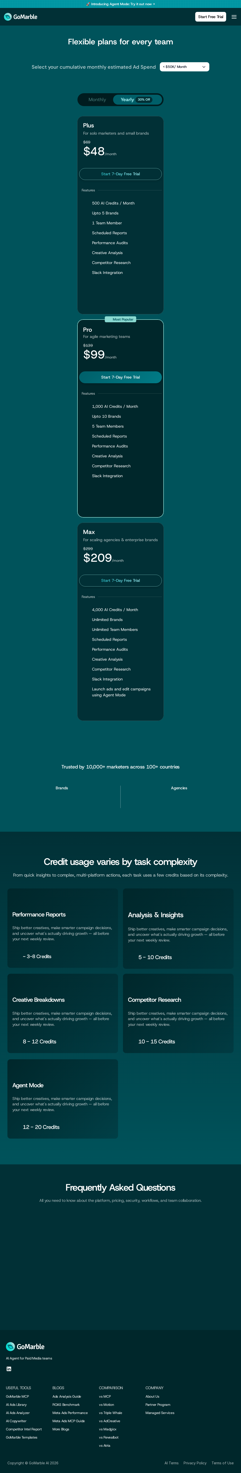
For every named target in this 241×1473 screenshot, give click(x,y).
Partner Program (157, 1404)
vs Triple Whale (110, 1413)
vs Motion (106, 1404)
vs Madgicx (108, 1429)
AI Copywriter (16, 1421)
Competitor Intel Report (24, 1429)
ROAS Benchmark (66, 1404)
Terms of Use (223, 1463)
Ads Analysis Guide (66, 1396)
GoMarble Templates (21, 1437)
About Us (152, 1396)
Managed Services (159, 1413)
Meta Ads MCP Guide (68, 1421)
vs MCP (105, 1396)
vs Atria (104, 1445)
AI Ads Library (16, 1404)
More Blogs (60, 1429)
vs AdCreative (109, 1421)
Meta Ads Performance (70, 1413)
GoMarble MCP (17, 1396)
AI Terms (172, 1463)
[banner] (120, 4)
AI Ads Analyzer (18, 1413)
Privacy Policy (195, 1463)
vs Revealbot (109, 1437)
